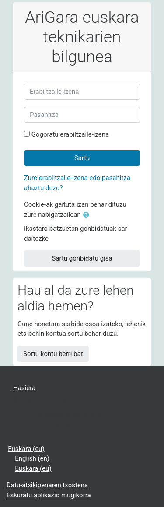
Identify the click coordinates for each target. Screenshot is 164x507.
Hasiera (24, 388)
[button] (88, 215)
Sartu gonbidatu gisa (82, 258)
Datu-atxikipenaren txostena (47, 485)
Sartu (82, 158)
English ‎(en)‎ (32, 458)
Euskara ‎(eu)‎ (26, 449)
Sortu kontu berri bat (53, 354)
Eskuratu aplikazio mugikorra (49, 495)
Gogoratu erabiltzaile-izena (70, 134)
